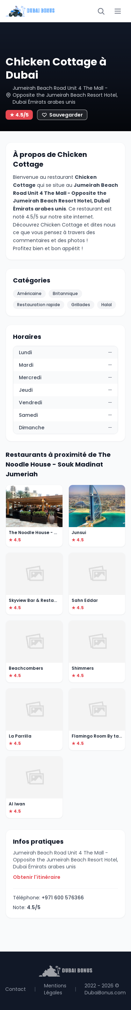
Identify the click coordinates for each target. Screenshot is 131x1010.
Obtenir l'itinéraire (36, 877)
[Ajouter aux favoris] (62, 115)
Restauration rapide (38, 305)
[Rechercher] (101, 11)
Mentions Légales (55, 989)
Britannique (65, 293)
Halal (106, 305)
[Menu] (117, 11)
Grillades (80, 305)
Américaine (29, 293)
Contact (15, 989)
